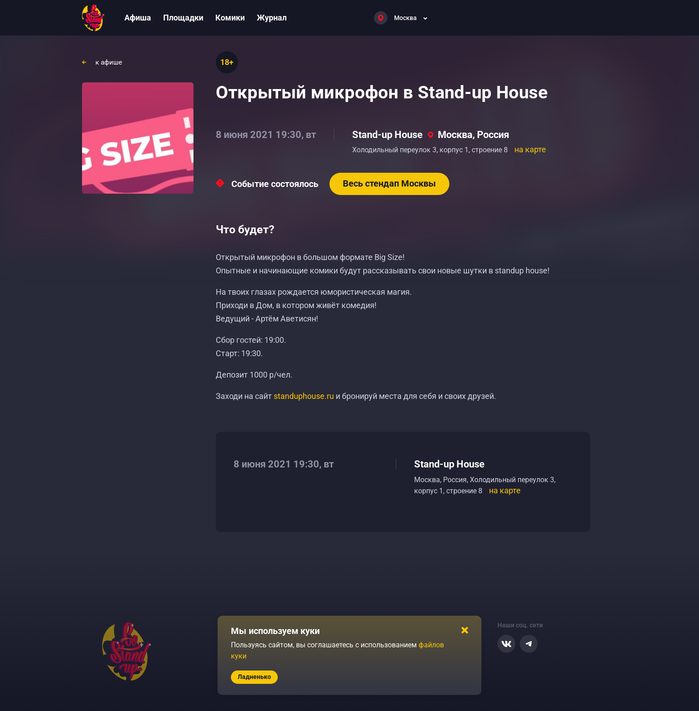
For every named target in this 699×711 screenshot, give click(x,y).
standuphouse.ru (304, 396)
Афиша (137, 17)
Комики (230, 17)
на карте (530, 149)
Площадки (183, 17)
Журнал (272, 17)
